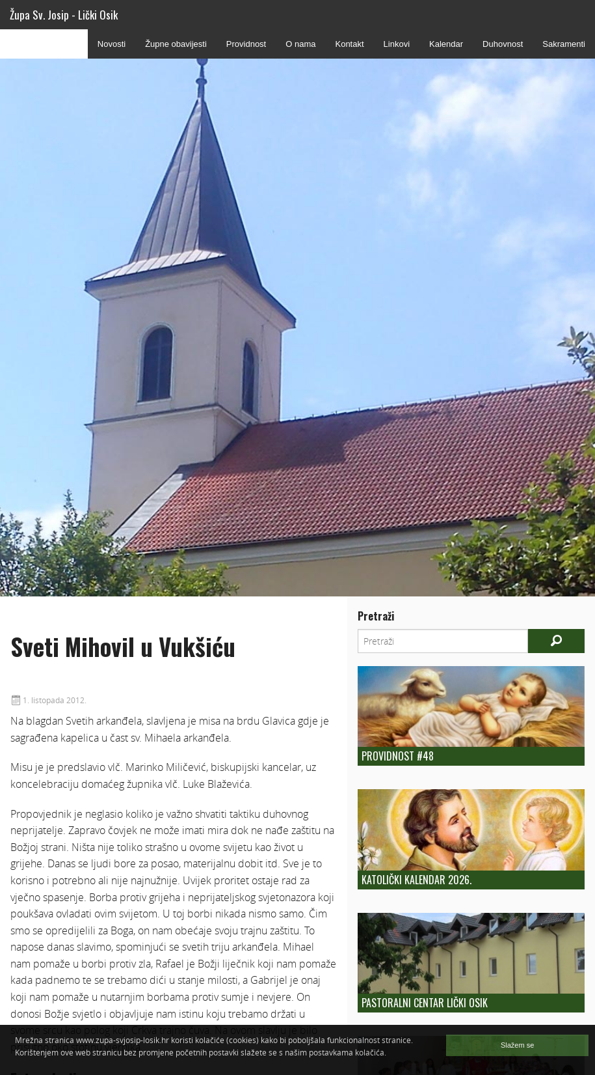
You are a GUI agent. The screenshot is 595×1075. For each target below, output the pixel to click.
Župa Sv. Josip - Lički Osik (64, 15)
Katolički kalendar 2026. (416, 879)
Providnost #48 (398, 756)
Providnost (246, 44)
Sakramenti (563, 44)
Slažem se (517, 1045)
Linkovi (397, 44)
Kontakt (349, 44)
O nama (300, 44)
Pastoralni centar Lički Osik (425, 1003)
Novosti (112, 44)
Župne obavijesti (176, 44)
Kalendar (446, 44)
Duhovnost (503, 44)
